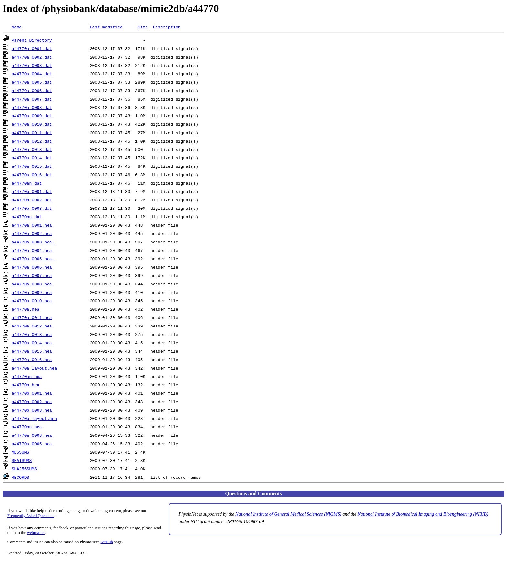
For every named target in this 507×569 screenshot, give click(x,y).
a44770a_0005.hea (32, 443)
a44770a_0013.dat (32, 149)
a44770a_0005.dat (32, 82)
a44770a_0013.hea (32, 334)
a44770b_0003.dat (32, 208)
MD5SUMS (20, 452)
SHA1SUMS (22, 460)
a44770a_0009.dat (32, 116)
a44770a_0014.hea (32, 343)
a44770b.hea (25, 385)
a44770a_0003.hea (32, 435)
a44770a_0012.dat (32, 141)
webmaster (36, 533)
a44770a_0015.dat (32, 166)
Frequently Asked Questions (30, 515)
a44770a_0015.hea (32, 351)
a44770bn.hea (27, 427)
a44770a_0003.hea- (33, 242)
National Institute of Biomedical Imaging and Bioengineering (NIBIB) (423, 514)
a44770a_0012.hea (32, 326)
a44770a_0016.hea (32, 359)
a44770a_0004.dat (32, 74)
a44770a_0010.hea (32, 301)
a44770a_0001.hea (32, 225)
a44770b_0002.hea (32, 401)
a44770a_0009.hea (32, 292)
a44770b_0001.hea (32, 393)
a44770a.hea (25, 309)
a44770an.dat (27, 183)
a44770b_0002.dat (32, 200)
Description (167, 27)
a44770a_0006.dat (32, 90)
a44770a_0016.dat (32, 174)
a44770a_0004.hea (32, 250)
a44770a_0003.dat (32, 65)
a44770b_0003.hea (32, 410)
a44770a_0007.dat (32, 99)
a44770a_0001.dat (32, 48)
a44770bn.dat (27, 217)
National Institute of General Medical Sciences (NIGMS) (288, 514)
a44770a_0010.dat (32, 124)
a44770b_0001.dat (32, 191)
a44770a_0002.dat (32, 57)
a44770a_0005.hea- (33, 259)
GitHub (107, 542)
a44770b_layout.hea (34, 418)
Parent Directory (32, 40)
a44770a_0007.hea (32, 275)
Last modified (106, 27)
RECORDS (20, 477)
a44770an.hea (27, 376)
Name (17, 27)
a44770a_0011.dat (32, 132)
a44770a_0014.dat (32, 158)
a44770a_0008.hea (32, 284)
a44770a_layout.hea (34, 368)
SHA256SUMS (24, 469)
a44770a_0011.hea (32, 317)
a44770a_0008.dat (32, 107)
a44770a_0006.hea (32, 267)
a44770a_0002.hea (32, 233)
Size (143, 27)
